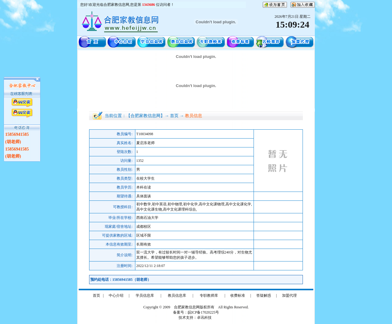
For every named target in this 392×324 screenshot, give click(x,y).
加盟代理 (289, 295)
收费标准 (237, 295)
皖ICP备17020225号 (203, 312)
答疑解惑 (263, 295)
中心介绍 (116, 295)
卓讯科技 (204, 317)
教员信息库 (177, 295)
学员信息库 (145, 295)
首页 (96, 295)
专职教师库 (209, 295)
